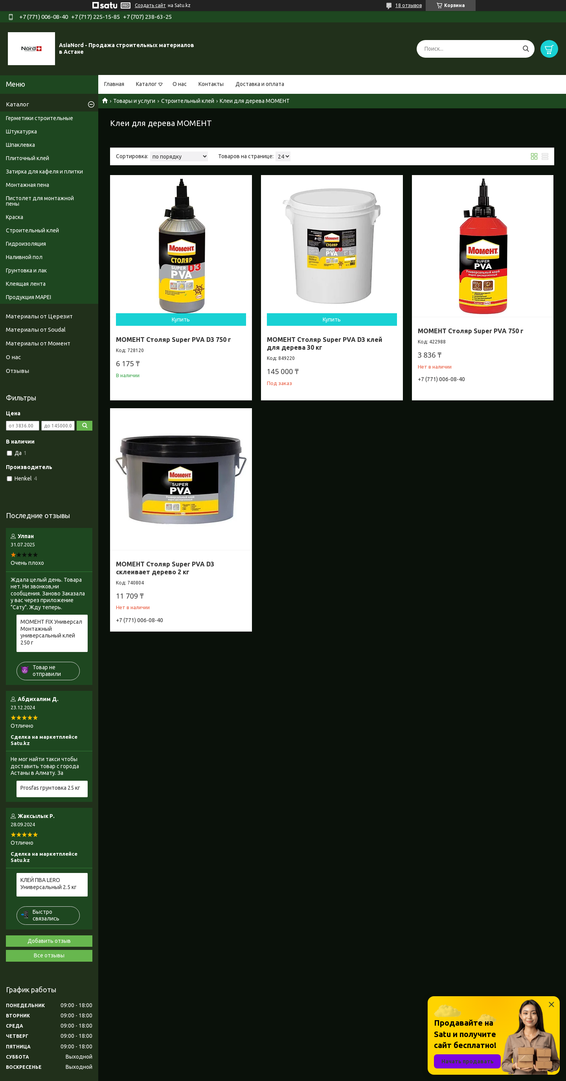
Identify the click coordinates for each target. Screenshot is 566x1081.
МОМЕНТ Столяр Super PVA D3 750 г (173, 339)
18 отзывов (408, 5)
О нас (180, 84)
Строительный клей (187, 101)
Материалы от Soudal (36, 329)
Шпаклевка (20, 145)
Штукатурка (21, 131)
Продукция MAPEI (28, 297)
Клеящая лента (26, 284)
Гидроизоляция (26, 244)
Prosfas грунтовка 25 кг (50, 788)
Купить (181, 319)
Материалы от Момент (38, 343)
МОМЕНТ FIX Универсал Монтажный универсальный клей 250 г (51, 632)
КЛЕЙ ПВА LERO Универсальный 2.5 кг (48, 883)
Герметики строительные (39, 118)
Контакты (211, 84)
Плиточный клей (27, 158)
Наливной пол (24, 257)
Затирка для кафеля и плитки (44, 171)
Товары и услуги (134, 101)
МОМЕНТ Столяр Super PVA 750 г (471, 330)
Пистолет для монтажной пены (40, 201)
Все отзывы (49, 955)
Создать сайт (150, 5)
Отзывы (17, 370)
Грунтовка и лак (26, 270)
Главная (114, 84)
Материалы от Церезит (39, 316)
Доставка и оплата (259, 84)
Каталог (146, 84)
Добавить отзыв (49, 941)
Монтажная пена (27, 185)
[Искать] (526, 49)
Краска (14, 217)
